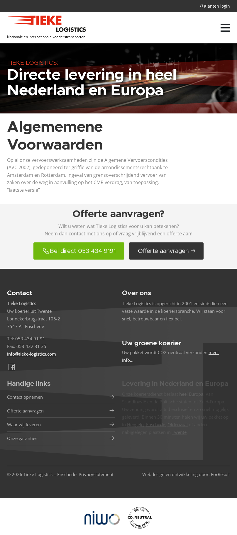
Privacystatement (96, 474)
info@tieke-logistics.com (31, 354)
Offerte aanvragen (167, 256)
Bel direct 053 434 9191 (79, 256)
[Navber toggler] (225, 28)
